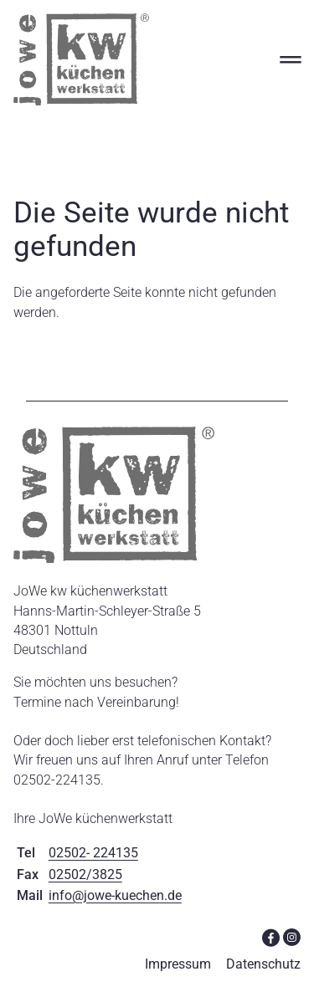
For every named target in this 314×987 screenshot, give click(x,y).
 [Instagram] (292, 936)
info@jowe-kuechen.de (115, 895)
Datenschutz (263, 964)
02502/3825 (85, 874)
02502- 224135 (93, 853)
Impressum (178, 964)
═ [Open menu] (290, 59)
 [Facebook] (271, 936)
